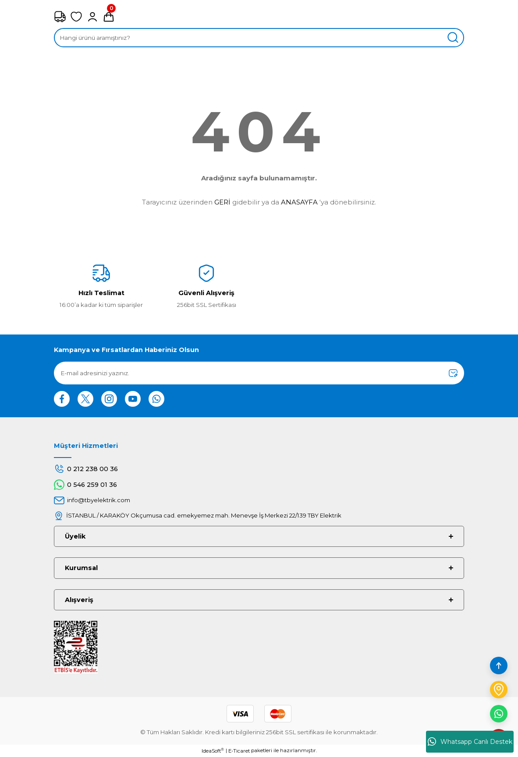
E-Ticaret (239, 751)
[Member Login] (92, 17)
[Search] (259, 37)
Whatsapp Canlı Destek (470, 741)
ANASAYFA (299, 202)
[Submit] (453, 373)
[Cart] (109, 17)
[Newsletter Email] (259, 373)
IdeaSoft (213, 750)
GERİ (222, 202)
